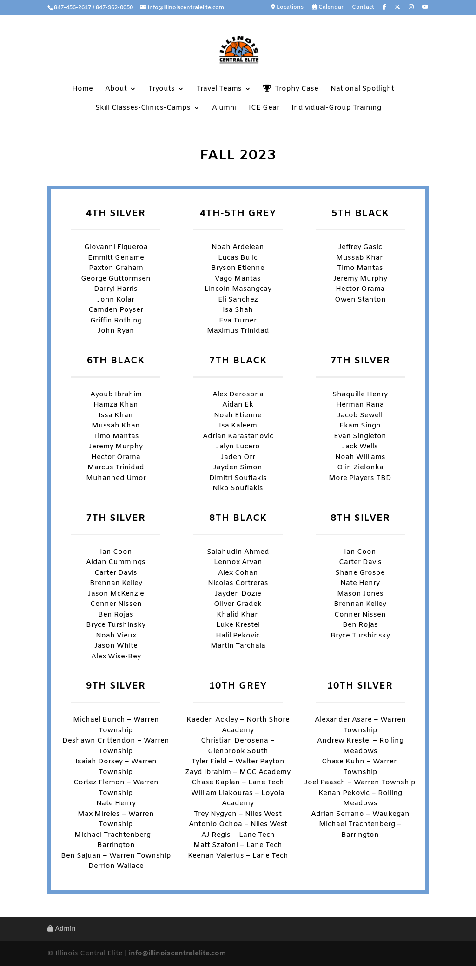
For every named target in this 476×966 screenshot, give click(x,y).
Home (82, 89)
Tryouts (161, 89)
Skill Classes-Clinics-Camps (143, 108)
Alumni (224, 108)
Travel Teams (219, 89)
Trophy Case (290, 89)
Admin (61, 929)
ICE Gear (264, 108)
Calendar (328, 7)
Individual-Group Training (336, 108)
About (116, 89)
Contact (363, 8)
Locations (287, 7)
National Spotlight (362, 89)
